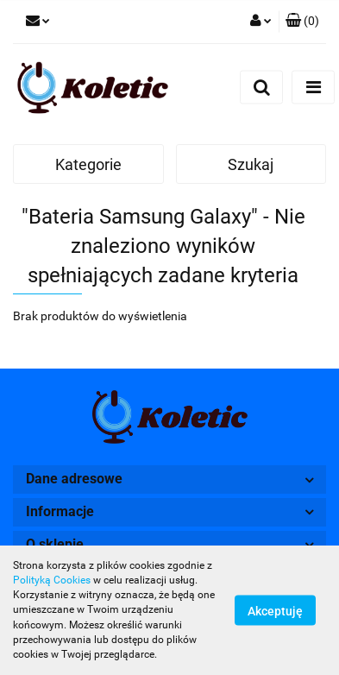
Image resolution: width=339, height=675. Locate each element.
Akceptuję (275, 611)
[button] (302, 21)
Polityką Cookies (52, 580)
